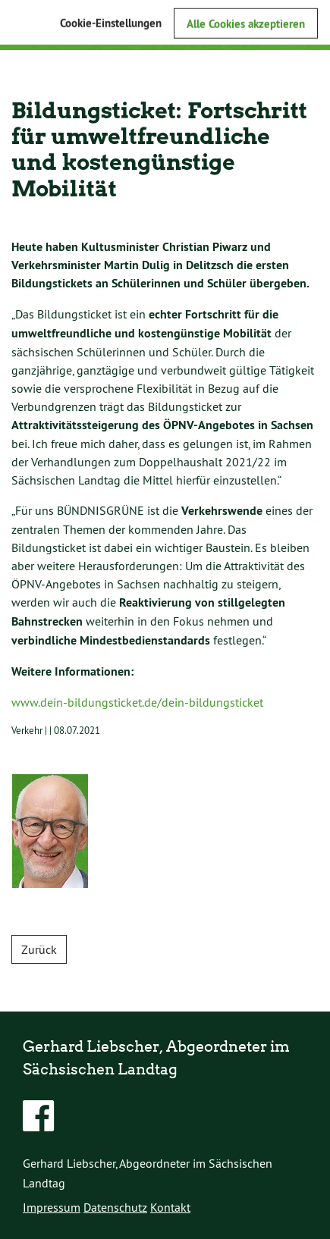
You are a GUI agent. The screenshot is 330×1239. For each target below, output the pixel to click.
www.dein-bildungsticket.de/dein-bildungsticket (137, 702)
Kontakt (170, 1207)
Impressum (51, 1207)
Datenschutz (115, 1207)
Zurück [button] (39, 949)
